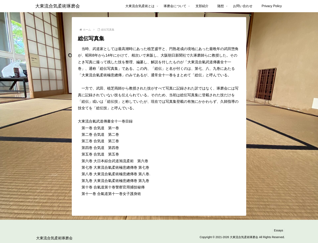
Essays (278, 230)
